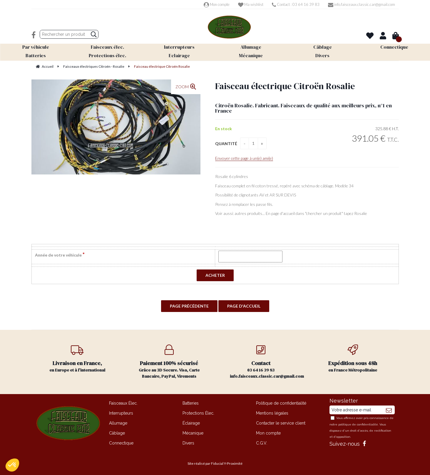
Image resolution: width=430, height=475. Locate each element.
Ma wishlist (250, 4)
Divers (188, 443)
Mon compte (217, 4)
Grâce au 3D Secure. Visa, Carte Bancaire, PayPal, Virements (169, 362)
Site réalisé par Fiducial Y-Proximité (215, 463)
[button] (12, 465)
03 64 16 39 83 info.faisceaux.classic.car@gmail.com (267, 362)
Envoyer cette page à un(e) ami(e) (244, 158)
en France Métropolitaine (353, 359)
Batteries (191, 403)
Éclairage (191, 423)
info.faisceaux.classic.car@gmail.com (361, 4)
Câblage (117, 433)
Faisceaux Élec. (123, 403)
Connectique (121, 443)
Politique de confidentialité (281, 403)
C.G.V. (261, 443)
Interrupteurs (121, 413)
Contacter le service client (280, 423)
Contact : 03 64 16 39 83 (295, 4)
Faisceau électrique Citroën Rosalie (285, 86)
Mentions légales (272, 413)
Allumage (118, 423)
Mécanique (193, 433)
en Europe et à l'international (77, 359)
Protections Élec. (198, 413)
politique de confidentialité (358, 424)
